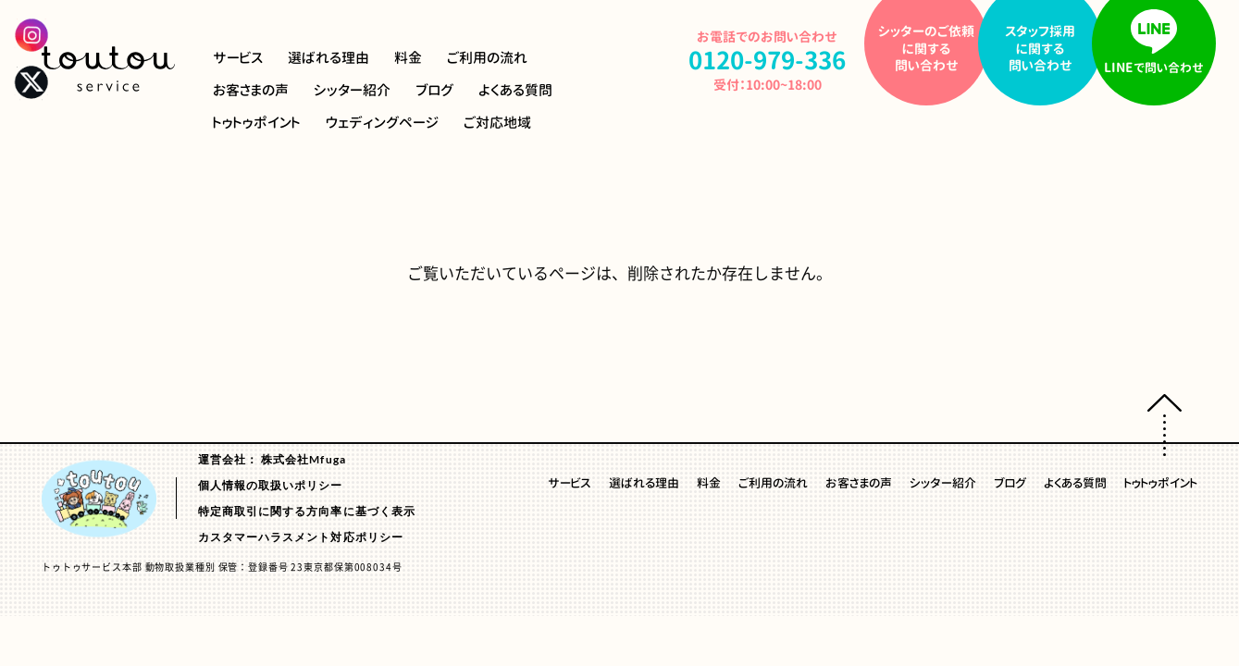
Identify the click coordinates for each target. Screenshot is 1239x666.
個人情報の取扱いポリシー (270, 484)
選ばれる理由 (328, 58)
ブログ (434, 90)
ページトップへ (1164, 425)
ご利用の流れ (487, 58)
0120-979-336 (767, 60)
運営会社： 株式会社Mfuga (272, 458)
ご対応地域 (497, 123)
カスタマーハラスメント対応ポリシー (300, 536)
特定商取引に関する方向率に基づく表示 (306, 510)
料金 (408, 58)
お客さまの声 (251, 90)
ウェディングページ (382, 123)
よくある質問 (515, 90)
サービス (238, 58)
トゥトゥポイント (257, 123)
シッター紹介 (352, 90)
